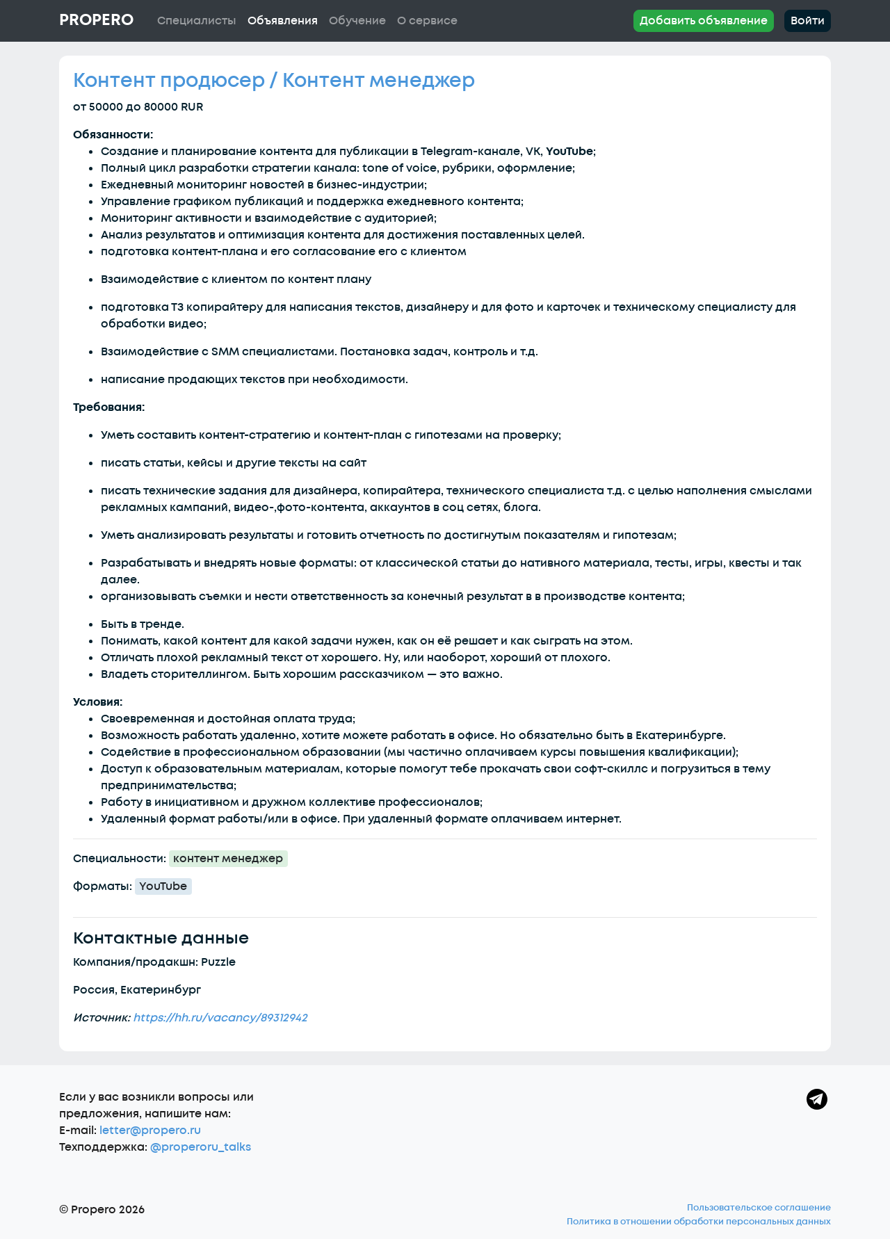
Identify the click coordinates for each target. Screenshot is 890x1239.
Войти (808, 21)
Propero (96, 20)
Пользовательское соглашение (759, 1207)
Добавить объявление (704, 21)
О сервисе (427, 21)
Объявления (283, 21)
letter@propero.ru (150, 1130)
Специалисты (196, 21)
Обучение (357, 21)
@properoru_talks (200, 1147)
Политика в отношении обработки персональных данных (699, 1221)
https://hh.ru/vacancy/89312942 (220, 1018)
